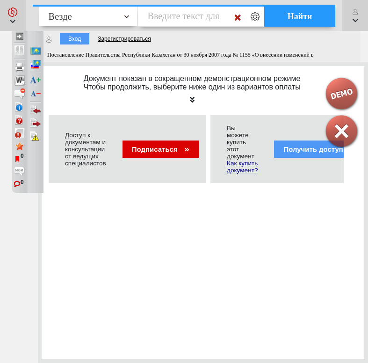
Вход (74, 39)
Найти (300, 16)
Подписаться (160, 149)
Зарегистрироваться (124, 39)
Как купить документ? (242, 167)
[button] (13, 15)
